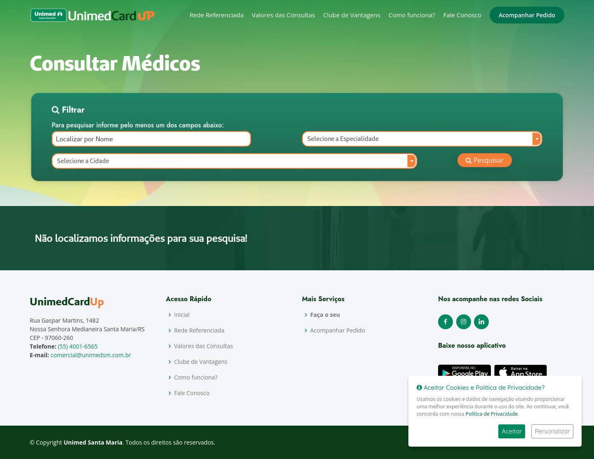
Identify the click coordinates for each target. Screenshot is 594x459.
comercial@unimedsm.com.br (91, 355)
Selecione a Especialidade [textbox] (341, 140)
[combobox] (416, 140)
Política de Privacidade (492, 413)
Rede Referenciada (217, 15)
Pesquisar (476, 161)
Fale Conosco (462, 15)
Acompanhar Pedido (527, 15)
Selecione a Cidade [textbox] (93, 161)
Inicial (182, 315)
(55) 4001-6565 (77, 346)
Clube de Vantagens (351, 15)
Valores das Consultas (283, 15)
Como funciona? (412, 15)
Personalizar (552, 431)
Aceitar (512, 431)
